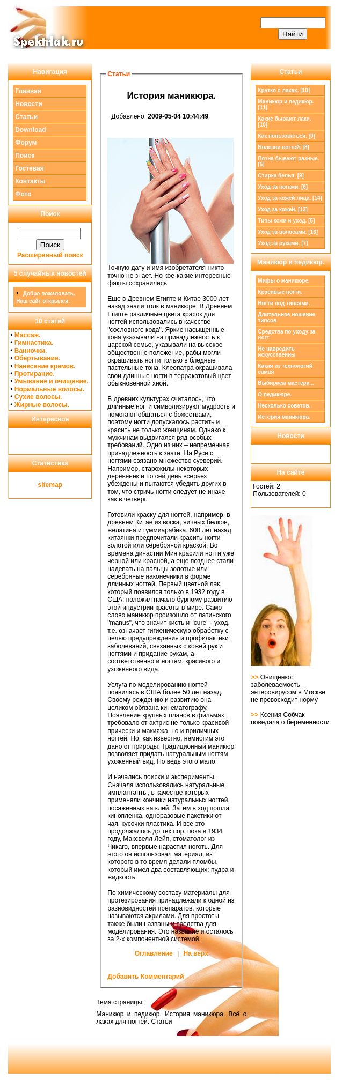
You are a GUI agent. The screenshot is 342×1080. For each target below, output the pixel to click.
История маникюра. (284, 417)
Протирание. (34, 374)
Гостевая (29, 168)
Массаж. (27, 335)
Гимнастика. (34, 342)
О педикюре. (275, 394)
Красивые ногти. (280, 292)
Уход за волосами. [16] (288, 232)
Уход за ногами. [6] (283, 187)
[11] (286, 104)
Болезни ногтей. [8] (283, 147)
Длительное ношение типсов (286, 317)
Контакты (30, 181)
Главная (28, 91)
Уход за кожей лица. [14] (290, 198)
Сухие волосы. (38, 397)
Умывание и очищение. (51, 381)
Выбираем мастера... (286, 383)
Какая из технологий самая (285, 369)
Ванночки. (30, 350)
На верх (196, 953)
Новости (28, 104)
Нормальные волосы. (49, 389)
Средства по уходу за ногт (286, 335)
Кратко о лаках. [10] (284, 90)
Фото (23, 194)
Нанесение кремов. (45, 366)
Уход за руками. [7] (283, 243)
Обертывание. (37, 358)
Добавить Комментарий (145, 976)
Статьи (26, 117)
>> (255, 677)
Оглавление (154, 953)
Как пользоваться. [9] (286, 136)
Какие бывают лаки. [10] (284, 122)
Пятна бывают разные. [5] (288, 161)
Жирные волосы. (41, 405)
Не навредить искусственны (276, 352)
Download (30, 130)
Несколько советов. (284, 406)
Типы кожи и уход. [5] (286, 221)
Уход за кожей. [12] (282, 209)
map (55, 485)
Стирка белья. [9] (281, 176)
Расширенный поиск (50, 255)
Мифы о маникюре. (283, 281)
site (43, 485)
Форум (26, 142)
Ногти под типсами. (284, 303)
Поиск (24, 155)
